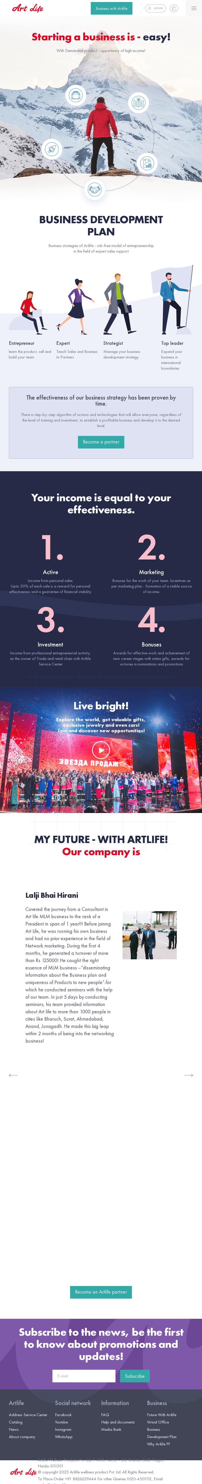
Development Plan (162, 1436)
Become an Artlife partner (101, 1292)
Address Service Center (28, 1414)
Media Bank (111, 1429)
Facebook (63, 1414)
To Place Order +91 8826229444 (67, 1478)
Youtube (61, 1422)
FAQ (105, 1414)
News (14, 1429)
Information (115, 1403)
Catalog (15, 1422)
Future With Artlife (161, 1414)
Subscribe (135, 1376)
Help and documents (118, 1422)
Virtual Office (158, 1422)
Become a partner (101, 441)
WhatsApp (64, 1436)
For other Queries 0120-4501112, (125, 1478)
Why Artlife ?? (158, 1444)
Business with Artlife (111, 8)
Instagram (63, 1429)
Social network (73, 1403)
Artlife (16, 1403)
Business (157, 1403)
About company (22, 1436)
